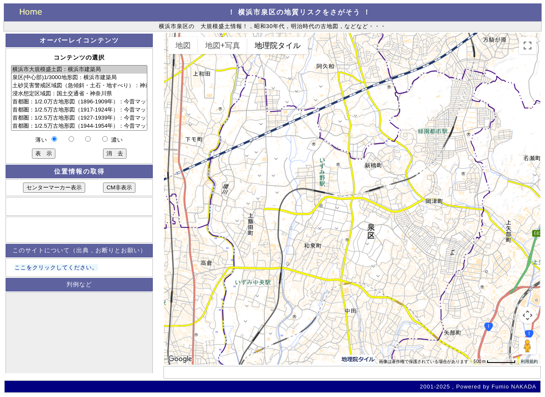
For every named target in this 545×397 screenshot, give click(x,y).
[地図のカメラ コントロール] (527, 315)
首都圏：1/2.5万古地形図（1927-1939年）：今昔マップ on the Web (79, 118)
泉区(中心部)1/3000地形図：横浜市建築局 (79, 78)
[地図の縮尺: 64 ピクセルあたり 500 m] (494, 362)
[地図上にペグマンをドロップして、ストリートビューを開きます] (527, 345)
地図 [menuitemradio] (183, 45)
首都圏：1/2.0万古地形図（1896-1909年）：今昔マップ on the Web (79, 102)
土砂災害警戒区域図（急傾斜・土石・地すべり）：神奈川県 (79, 86)
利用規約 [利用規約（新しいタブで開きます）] (529, 361)
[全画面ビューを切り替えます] (527, 45)
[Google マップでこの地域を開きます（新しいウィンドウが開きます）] (180, 359)
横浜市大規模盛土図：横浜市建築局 (79, 70)
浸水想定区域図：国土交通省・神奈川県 (79, 94)
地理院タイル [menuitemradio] (278, 45)
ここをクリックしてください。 (56, 267)
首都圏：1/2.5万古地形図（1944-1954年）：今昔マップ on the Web (79, 126)
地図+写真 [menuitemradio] (222, 45)
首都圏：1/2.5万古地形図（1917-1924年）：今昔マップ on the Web (79, 110)
